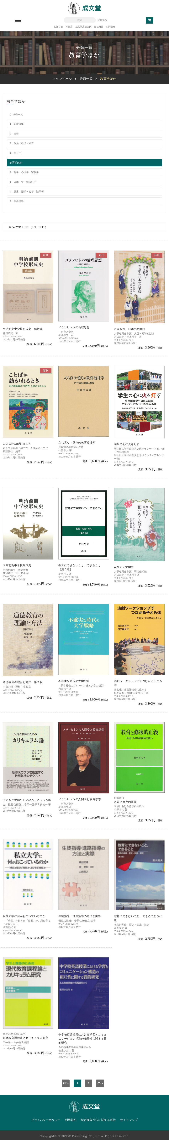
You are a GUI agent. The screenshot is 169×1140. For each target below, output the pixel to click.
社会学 (17, 152)
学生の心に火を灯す (127, 444)
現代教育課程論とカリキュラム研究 (25, 1037)
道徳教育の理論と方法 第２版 (23, 682)
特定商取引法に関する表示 (98, 1119)
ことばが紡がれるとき (17, 443)
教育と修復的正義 (125, 801)
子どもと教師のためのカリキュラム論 (27, 800)
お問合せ (110, 26)
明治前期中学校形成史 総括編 (23, 328)
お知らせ (58, 26)
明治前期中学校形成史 (17, 565)
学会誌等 (19, 201)
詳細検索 (102, 19)
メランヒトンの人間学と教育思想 (79, 799)
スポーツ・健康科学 (25, 181)
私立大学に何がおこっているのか (24, 916)
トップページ (62, 78)
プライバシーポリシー (45, 1119)
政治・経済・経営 (24, 143)
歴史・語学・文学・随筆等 (29, 191)
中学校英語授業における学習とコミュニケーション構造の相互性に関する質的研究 (82, 1038)
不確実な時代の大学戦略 (74, 681)
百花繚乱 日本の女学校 (129, 329)
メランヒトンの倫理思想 (74, 327)
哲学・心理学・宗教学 (26, 172)
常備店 (69, 26)
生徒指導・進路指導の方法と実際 (79, 916)
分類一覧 (86, 78)
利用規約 (71, 1119)
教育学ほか (16, 162)
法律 (16, 133)
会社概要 (98, 26)
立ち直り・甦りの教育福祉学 (76, 442)
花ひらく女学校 (124, 567)
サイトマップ (129, 1119)
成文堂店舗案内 (83, 26)
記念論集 (19, 123)
